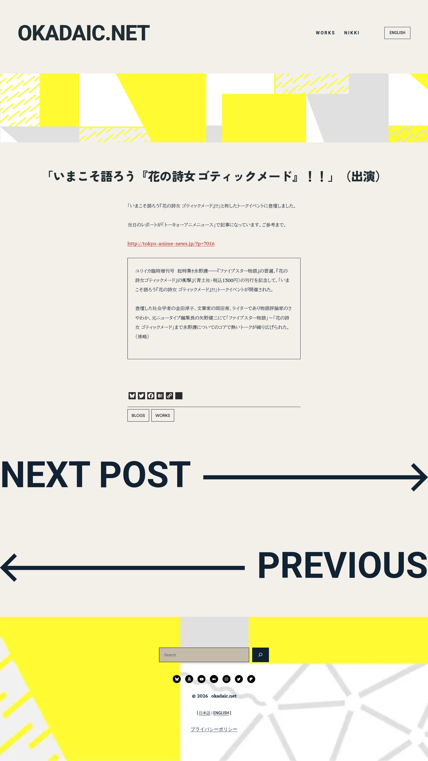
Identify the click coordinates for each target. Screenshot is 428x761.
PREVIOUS (340, 566)
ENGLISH (397, 32)
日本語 (204, 713)
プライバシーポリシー (214, 729)
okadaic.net (85, 33)
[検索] (260, 655)
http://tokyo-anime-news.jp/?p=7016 (171, 243)
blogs (138, 415)
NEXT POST (98, 476)
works (162, 415)
